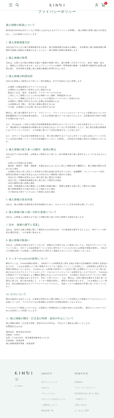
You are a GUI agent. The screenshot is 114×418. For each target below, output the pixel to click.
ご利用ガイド (81, 399)
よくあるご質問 (82, 410)
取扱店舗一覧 (47, 410)
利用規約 (79, 382)
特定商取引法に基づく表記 (87, 393)
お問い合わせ (81, 405)
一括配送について (49, 405)
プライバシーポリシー (85, 388)
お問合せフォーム (14, 326)
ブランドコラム (48, 393)
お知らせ (45, 388)
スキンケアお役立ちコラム (53, 399)
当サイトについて (49, 382)
